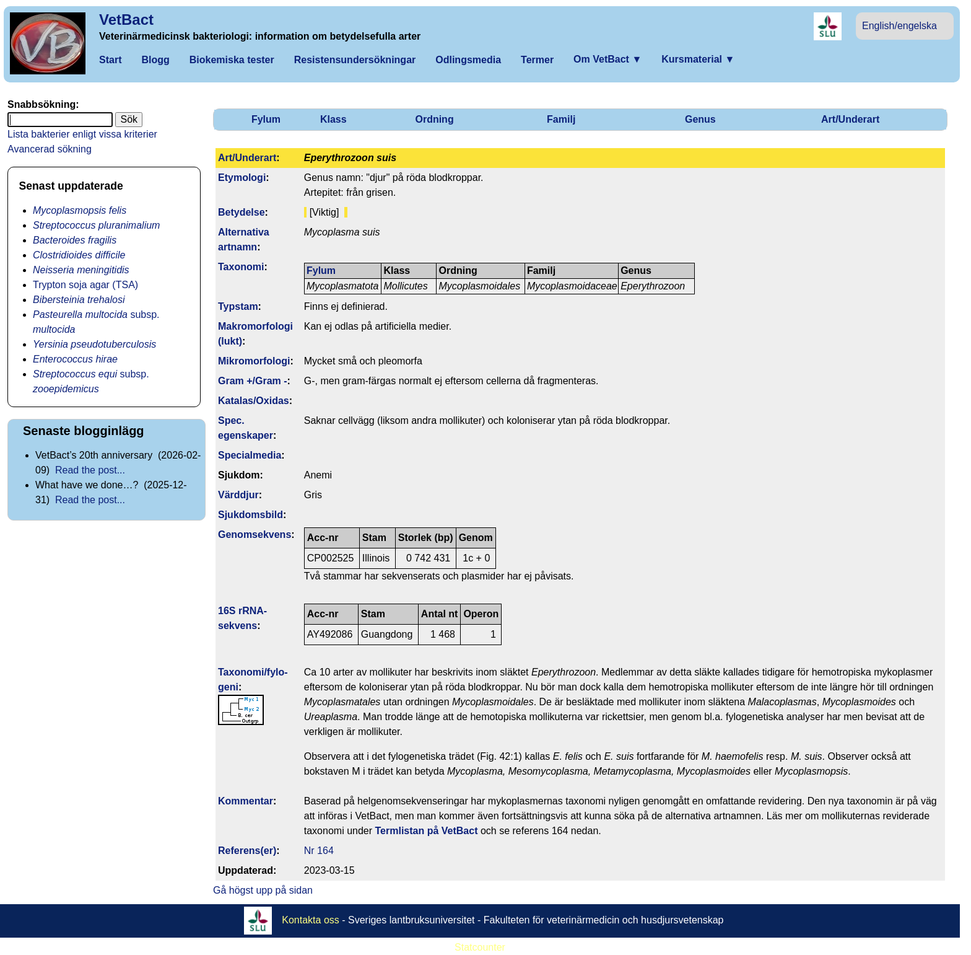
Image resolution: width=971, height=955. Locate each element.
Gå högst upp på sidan (263, 890)
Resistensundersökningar (355, 60)
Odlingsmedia (468, 60)
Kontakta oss (310, 919)
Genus (700, 119)
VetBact (126, 19)
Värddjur (238, 495)
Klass (333, 119)
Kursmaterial (697, 59)
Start (110, 60)
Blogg (155, 60)
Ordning (434, 119)
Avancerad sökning (49, 149)
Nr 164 (319, 850)
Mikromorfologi (254, 361)
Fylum (266, 119)
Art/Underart (850, 119)
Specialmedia (249, 455)
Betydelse (241, 212)
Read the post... (90, 470)
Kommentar (245, 801)
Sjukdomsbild (250, 514)
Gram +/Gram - (252, 381)
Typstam (238, 306)
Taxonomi (241, 267)
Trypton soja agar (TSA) (85, 284)
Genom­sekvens (254, 534)
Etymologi (242, 177)
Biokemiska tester (231, 60)
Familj (561, 119)
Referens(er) (247, 850)
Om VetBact (607, 59)
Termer (537, 60)
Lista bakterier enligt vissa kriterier (82, 134)
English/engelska (899, 25)
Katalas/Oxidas (253, 400)
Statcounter (480, 947)
